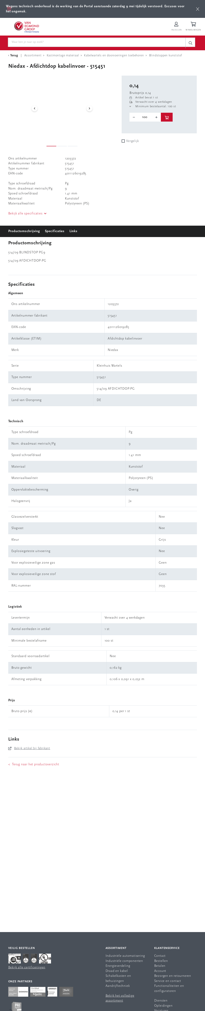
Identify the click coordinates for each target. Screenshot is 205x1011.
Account (160, 971)
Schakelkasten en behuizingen (118, 978)
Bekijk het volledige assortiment (120, 998)
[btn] (197, 9)
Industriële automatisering (125, 956)
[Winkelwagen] (194, 27)
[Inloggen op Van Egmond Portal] (176, 27)
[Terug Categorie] (13, 55)
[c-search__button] (190, 43)
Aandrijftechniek (118, 986)
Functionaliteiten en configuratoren (169, 988)
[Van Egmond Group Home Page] (26, 27)
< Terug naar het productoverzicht (33, 764)
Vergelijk (132, 141)
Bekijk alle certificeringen (27, 967)
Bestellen (161, 961)
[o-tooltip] (145, 117)
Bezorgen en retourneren (172, 976)
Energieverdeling (118, 966)
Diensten (161, 1001)
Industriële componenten (124, 961)
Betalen (160, 966)
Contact (160, 956)
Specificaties (55, 231)
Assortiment (116, 948)
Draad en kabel (117, 971)
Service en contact (167, 981)
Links (73, 231)
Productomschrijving (24, 231)
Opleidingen (163, 1005)
